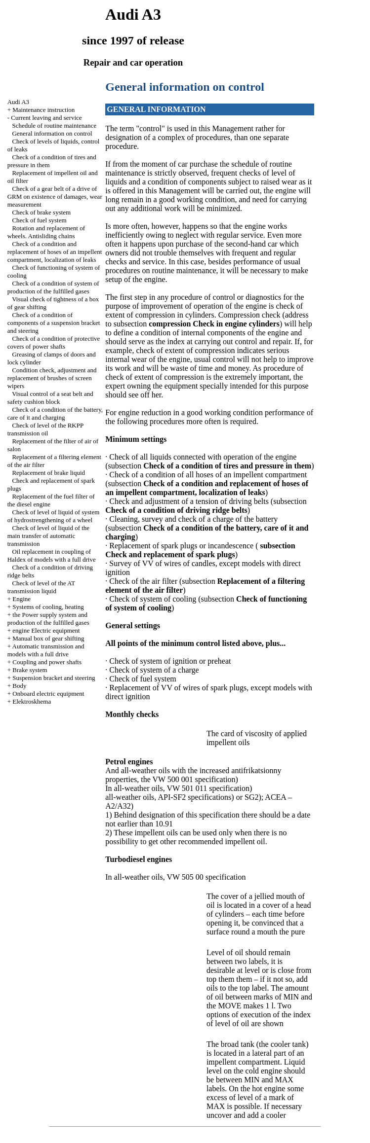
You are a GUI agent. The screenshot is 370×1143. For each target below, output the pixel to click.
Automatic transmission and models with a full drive (45, 650)
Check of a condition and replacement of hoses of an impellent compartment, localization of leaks (54, 251)
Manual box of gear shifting (48, 638)
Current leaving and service (46, 117)
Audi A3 (18, 102)
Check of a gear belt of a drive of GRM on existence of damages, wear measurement (54, 196)
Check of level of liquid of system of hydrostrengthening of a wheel (53, 516)
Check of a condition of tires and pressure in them (227, 466)
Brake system (29, 670)
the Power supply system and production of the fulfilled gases (48, 618)
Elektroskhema (31, 701)
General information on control (52, 133)
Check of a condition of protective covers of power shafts (53, 342)
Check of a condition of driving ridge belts (176, 510)
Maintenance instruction (43, 109)
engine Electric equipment (46, 630)
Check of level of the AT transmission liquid (41, 587)
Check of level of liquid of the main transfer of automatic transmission (48, 535)
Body (19, 685)
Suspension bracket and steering (53, 677)
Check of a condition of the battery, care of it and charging (55, 413)
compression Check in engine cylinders (214, 324)
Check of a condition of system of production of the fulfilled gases (53, 287)
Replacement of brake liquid (48, 472)
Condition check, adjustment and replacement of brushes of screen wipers (52, 378)
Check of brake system (41, 212)
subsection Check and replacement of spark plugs (200, 550)
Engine (21, 599)
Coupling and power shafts (47, 662)
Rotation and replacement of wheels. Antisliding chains (46, 232)
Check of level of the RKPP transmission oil (45, 429)
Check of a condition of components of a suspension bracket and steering (53, 322)
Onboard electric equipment (48, 693)
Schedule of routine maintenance (54, 125)
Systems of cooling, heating (47, 606)
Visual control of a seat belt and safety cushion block (50, 397)
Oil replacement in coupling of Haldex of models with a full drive (51, 555)
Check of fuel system (39, 220)
